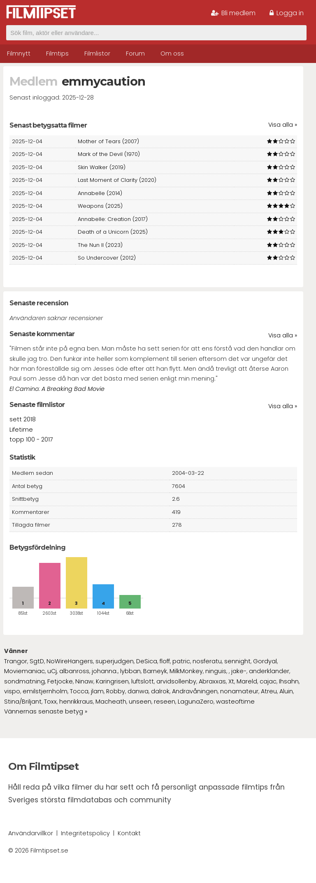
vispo (12, 691)
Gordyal (265, 661)
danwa (138, 691)
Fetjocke (60, 681)
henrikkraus (76, 701)
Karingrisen (112, 681)
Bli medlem (233, 13)
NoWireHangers (69, 661)
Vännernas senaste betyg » (45, 711)
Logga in (287, 13)
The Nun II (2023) (100, 245)
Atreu (269, 691)
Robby (115, 691)
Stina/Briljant (23, 701)
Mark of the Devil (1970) (109, 154)
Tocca (79, 691)
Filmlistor (97, 53)
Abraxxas (212, 681)
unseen (140, 701)
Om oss (172, 53)
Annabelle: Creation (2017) (113, 219)
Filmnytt (18, 53)
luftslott (142, 681)
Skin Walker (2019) (101, 167)
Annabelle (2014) (100, 193)
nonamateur (239, 691)
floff (165, 661)
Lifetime (21, 429)
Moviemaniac (24, 671)
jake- (238, 671)
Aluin (286, 691)
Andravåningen (195, 691)
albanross (74, 671)
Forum (135, 53)
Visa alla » (282, 125)
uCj (52, 671)
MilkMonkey (186, 671)
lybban (130, 671)
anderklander (269, 671)
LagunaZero (196, 701)
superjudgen (114, 661)
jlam (97, 691)
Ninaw (84, 681)
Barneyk (155, 671)
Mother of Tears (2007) (108, 141)
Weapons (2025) (100, 206)
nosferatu (207, 661)
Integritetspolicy (85, 833)
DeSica (146, 661)
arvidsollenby (176, 681)
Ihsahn (289, 681)
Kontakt (129, 833)
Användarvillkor (30, 833)
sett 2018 (22, 419)
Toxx (50, 701)
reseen (164, 701)
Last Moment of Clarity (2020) (117, 180)
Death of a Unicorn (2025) (113, 232)
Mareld (247, 681)
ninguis (215, 671)
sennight (237, 661)
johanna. (105, 671)
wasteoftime (235, 701)
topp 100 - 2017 (31, 439)
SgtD (37, 661)
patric (181, 661)
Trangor (15, 661)
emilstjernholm (45, 691)
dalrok (160, 691)
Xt (231, 681)
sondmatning (24, 681)
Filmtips (57, 53)
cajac (268, 681)
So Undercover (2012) (107, 258)
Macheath (110, 701)
